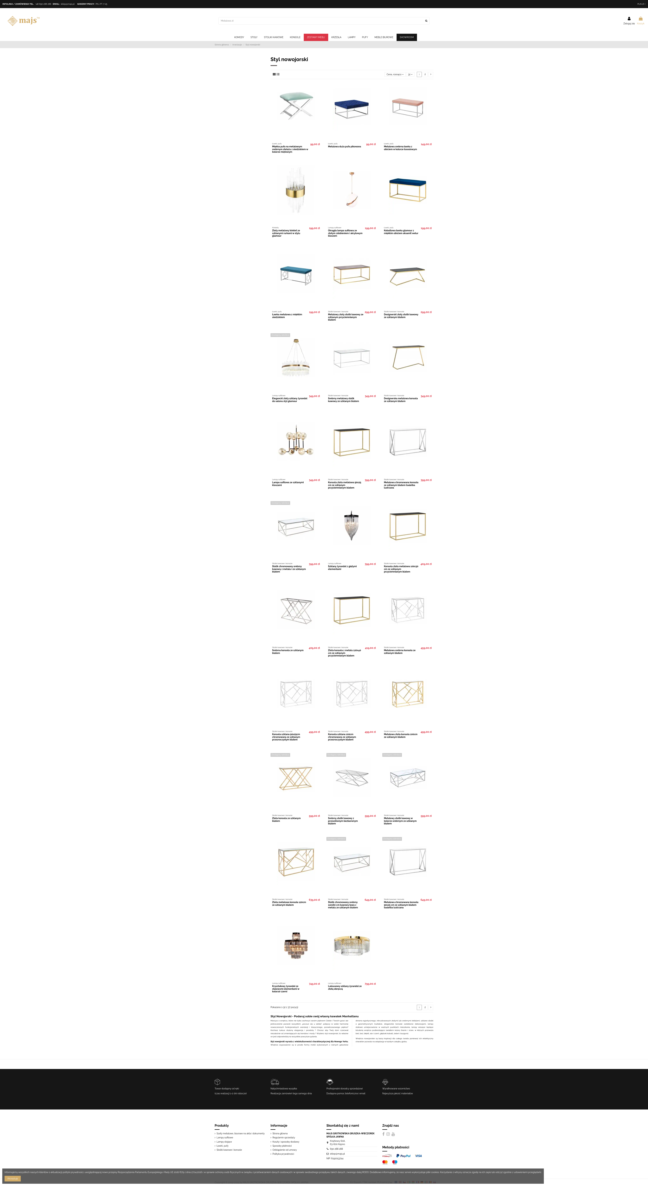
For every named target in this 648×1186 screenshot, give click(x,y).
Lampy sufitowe (225, 1137)
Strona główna (280, 1133)
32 (410, 74)
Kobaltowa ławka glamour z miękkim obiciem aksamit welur (401, 232)
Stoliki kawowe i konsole (229, 1150)
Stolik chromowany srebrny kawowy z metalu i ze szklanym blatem (289, 569)
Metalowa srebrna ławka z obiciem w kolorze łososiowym (400, 148)
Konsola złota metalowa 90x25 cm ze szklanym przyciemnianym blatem (344, 485)
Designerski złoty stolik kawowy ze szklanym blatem (401, 316)
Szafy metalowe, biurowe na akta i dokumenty (241, 1133)
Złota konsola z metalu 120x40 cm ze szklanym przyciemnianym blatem (344, 653)
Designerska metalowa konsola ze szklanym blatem (401, 399)
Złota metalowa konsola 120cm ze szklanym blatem (289, 903)
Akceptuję (12, 1178)
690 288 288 (336, 1149)
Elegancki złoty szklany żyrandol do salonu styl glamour (289, 399)
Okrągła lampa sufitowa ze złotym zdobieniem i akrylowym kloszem (345, 233)
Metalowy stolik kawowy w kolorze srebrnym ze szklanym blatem (400, 821)
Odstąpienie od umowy (284, 1150)
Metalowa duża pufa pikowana (344, 146)
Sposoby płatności (282, 1146)
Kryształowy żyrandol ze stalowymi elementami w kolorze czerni (285, 989)
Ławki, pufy (222, 1146)
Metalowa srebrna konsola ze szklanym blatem (400, 651)
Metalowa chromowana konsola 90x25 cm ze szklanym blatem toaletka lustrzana (401, 905)
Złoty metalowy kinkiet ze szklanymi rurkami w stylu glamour (286, 233)
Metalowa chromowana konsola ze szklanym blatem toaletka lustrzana (401, 485)
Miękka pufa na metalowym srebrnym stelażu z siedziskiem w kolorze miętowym (290, 149)
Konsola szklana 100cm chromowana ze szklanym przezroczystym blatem (342, 737)
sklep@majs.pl (68, 4)
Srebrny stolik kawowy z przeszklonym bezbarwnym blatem (343, 821)
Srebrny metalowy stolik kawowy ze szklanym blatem (343, 399)
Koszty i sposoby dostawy (285, 1141)
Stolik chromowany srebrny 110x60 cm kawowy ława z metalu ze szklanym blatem (343, 905)
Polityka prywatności (283, 1154)
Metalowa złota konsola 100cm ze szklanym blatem (400, 735)
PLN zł (641, 4)
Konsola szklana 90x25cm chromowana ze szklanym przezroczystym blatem (286, 737)
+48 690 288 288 (43, 4)
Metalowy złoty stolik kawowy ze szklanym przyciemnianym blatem (345, 317)
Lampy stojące (224, 1141)
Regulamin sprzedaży (283, 1137)
